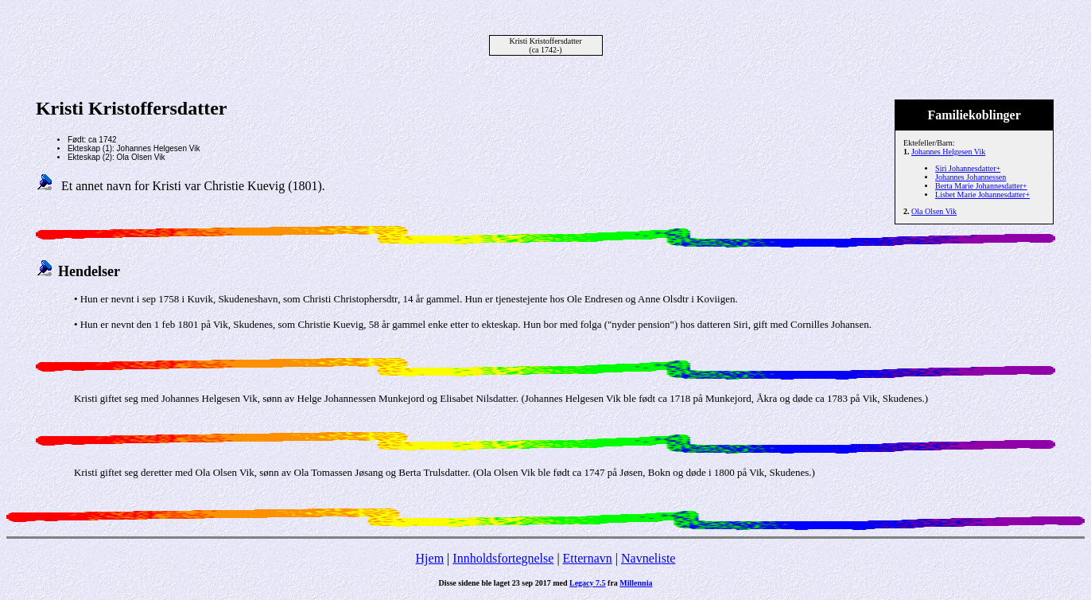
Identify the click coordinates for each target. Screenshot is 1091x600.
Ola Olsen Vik (934, 211)
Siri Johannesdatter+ (967, 168)
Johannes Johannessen (970, 177)
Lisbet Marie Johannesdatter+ (982, 194)
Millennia (635, 583)
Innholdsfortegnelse (502, 558)
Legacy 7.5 (587, 583)
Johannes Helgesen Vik (948, 151)
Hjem (430, 558)
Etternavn (587, 558)
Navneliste (648, 558)
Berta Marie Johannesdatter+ (981, 185)
